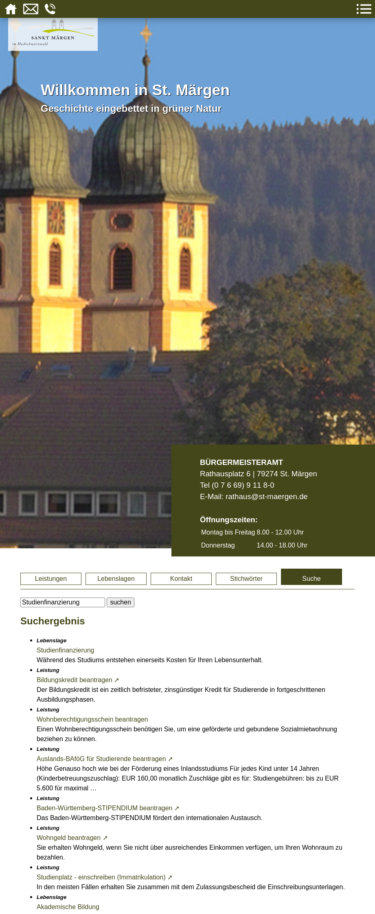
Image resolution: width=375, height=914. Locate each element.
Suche (311, 578)
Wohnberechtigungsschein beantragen (92, 719)
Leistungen (51, 578)
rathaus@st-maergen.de (266, 496)
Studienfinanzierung (65, 650)
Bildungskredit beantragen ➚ (78, 679)
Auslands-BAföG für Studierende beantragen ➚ (105, 758)
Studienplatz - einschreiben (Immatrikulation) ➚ (105, 877)
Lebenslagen (116, 578)
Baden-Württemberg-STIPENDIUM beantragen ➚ (108, 808)
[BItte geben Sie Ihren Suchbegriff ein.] (62, 602)
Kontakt (181, 578)
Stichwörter (246, 578)
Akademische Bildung (68, 906)
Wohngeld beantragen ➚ (72, 837)
